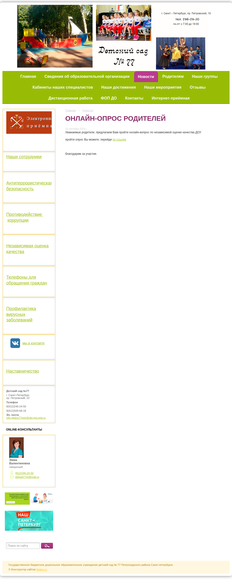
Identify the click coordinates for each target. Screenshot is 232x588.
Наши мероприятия (162, 87)
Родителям (173, 76)
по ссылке (119, 139)
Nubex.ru (41, 569)
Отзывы (197, 87)
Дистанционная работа (70, 98)
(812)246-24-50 (24, 473)
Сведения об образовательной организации (87, 76)
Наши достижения (118, 87)
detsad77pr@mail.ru (27, 476)
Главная (28, 76)
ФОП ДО (109, 98)
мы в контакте (33, 343)
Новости (146, 77)
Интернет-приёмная (171, 98)
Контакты (134, 98)
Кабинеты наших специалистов (62, 87)
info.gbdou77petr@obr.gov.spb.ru (26, 417)
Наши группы (205, 76)
